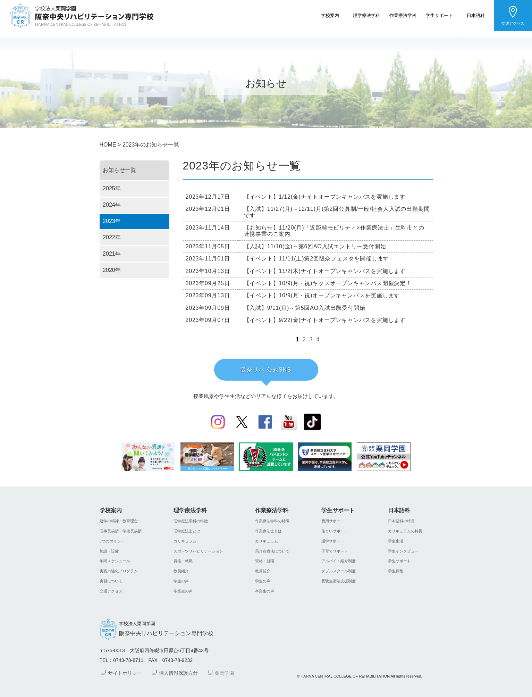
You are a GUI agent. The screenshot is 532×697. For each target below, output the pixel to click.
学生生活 (395, 541)
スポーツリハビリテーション (198, 551)
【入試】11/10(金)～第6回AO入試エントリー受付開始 (315, 246)
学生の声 (181, 581)
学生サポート (439, 15)
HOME (108, 145)
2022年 (112, 237)
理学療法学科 (366, 15)
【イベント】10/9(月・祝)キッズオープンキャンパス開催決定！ (328, 283)
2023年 (112, 221)
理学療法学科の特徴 (191, 521)
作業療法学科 (402, 15)
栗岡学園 (224, 672)
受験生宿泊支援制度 (338, 581)
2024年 (112, 205)
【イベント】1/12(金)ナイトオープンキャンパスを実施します (325, 197)
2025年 (112, 188)
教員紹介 (181, 571)
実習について (111, 581)
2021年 (112, 254)
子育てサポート (334, 551)
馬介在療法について (272, 551)
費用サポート (332, 521)
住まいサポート (334, 531)
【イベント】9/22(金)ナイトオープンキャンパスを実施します (325, 320)
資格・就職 (183, 561)
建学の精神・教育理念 (119, 521)
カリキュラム (185, 541)
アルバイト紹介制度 (338, 561)
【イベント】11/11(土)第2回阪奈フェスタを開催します (316, 259)
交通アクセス (512, 23)
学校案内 (330, 15)
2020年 (112, 270)
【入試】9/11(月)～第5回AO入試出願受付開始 (304, 308)
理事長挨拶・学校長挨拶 (121, 531)
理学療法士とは (187, 531)
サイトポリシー (125, 672)
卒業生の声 (183, 591)
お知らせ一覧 (119, 170)
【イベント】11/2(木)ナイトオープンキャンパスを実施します (325, 271)
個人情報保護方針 (178, 672)
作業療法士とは (268, 531)
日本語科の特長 (401, 521)
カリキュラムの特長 (405, 531)
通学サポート (332, 541)
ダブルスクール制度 (338, 571)
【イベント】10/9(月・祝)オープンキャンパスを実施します (322, 295)
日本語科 (476, 15)
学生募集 (395, 571)
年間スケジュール (115, 561)
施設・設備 (109, 551)
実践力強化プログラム (119, 571)
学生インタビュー (403, 551)
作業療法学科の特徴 (272, 521)
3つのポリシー (112, 541)
